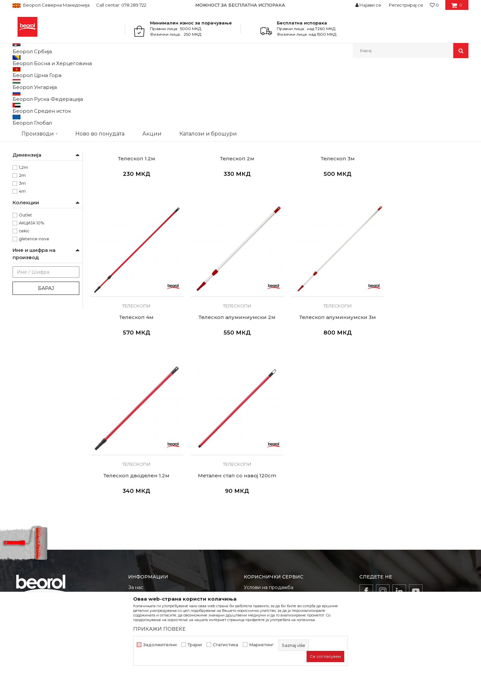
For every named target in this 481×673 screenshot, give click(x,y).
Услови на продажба (268, 489)
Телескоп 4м (423, 223)
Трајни (195, 644)
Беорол (27, 211)
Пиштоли (26, 106)
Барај (46, 356)
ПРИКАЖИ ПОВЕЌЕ (159, 629)
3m (22, 251)
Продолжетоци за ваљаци (46, 148)
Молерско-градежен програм (90, 72)
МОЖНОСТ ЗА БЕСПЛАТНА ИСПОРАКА (240, 5)
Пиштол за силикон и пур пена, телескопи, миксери (182, 72)
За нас (135, 489)
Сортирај (311, 83)
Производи (41, 72)
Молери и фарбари (39, 172)
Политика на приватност (273, 507)
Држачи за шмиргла (37, 122)
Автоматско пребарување (264, 83)
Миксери (26, 99)
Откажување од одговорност (279, 498)
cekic (24, 299)
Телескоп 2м (231, 223)
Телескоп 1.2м (134, 223)
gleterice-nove (34, 306)
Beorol (19, 72)
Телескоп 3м (327, 223)
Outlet (25, 283)
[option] (240, 5)
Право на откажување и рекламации (287, 535)
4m (22, 259)
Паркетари (30, 180)
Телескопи (27, 114)
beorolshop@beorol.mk (65, 518)
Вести (135, 498)
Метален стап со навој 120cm (424, 377)
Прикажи (390, 83)
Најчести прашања (266, 544)
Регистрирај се (406, 5)
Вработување (144, 507)
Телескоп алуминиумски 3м (231, 377)
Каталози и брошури (153, 517)
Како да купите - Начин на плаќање (286, 517)
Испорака (255, 526)
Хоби (24, 187)
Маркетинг (261, 644)
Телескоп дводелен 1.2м (327, 377)
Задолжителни (160, 644)
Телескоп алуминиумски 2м (134, 377)
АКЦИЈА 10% (31, 291)
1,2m (23, 235)
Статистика (225, 644)
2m (22, 243)
